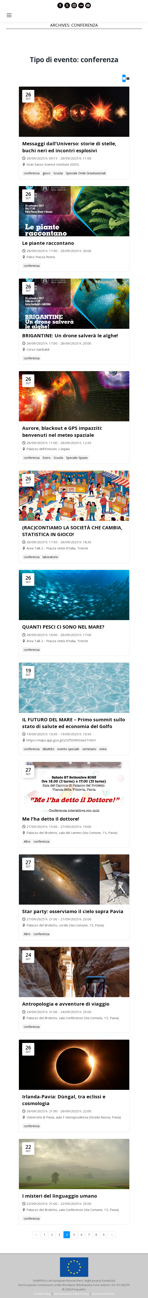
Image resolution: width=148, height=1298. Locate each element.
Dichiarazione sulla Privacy (71, 1294)
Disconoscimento (103, 1294)
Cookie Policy (42, 1294)
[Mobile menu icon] (9, 15)
